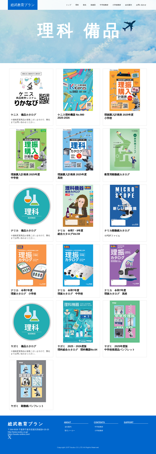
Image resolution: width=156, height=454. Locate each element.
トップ (68, 5)
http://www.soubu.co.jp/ (18, 432)
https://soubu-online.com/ (19, 434)
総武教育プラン (23, 5)
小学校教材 (116, 5)
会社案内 (128, 5)
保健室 (93, 5)
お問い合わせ (141, 5)
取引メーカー (70, 431)
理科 (77, 5)
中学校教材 (104, 5)
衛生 (84, 5)
